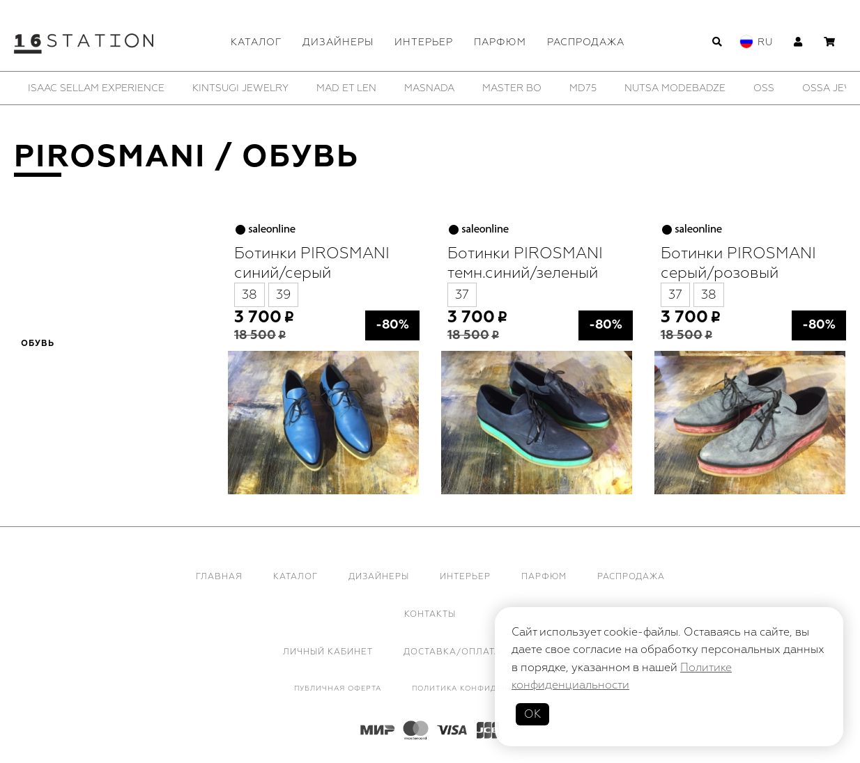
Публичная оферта (337, 688)
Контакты (430, 614)
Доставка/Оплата (452, 652)
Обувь (37, 344)
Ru (765, 42)
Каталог (256, 42)
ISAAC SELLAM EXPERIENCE (96, 88)
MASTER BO (512, 88)
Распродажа (585, 42)
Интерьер (423, 42)
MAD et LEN (346, 88)
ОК (532, 714)
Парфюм (500, 42)
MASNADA (429, 88)
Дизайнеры (338, 42)
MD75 (583, 88)
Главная (219, 577)
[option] (96, 88)
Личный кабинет (328, 652)
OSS (763, 88)
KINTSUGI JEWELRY (240, 88)
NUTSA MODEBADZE (674, 88)
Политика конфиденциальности (489, 688)
